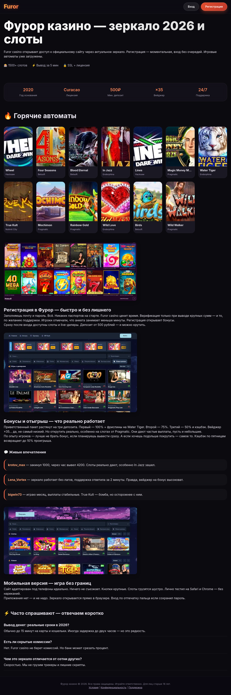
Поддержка (135, 687)
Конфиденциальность (113, 687)
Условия (93, 687)
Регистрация (214, 6)
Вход (191, 6)
